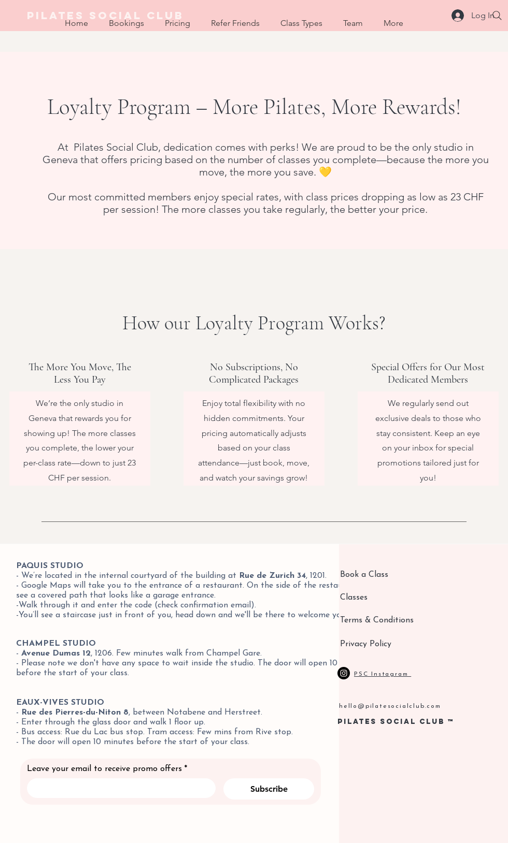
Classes (354, 597)
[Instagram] (343, 673)
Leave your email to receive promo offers (107, 769)
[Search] (497, 15)
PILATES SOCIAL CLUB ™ (396, 721)
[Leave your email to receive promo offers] (118, 788)
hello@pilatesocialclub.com (390, 706)
